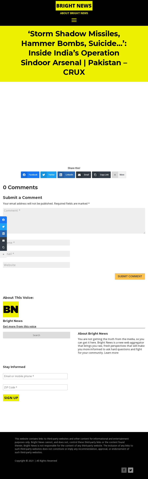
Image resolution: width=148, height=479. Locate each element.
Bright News (13, 321)
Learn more (111, 352)
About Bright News (74, 13)
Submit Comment (130, 276)
